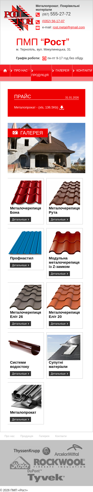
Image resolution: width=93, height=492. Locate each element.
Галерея (62, 70)
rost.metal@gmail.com (69, 27)
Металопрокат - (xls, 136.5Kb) (36, 107)
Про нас (21, 70)
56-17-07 (53, 21)
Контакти (84, 70)
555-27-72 (56, 13)
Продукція (40, 75)
